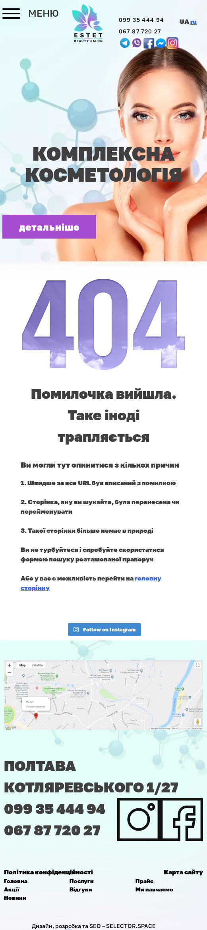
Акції (11, 889)
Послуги (82, 881)
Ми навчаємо (154, 889)
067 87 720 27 (140, 31)
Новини (15, 897)
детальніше (49, 227)
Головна (15, 881)
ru (193, 21)
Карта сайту (183, 872)
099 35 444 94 (141, 19)
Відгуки (81, 889)
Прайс (144, 881)
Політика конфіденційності (48, 872)
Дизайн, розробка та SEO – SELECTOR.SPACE (94, 925)
